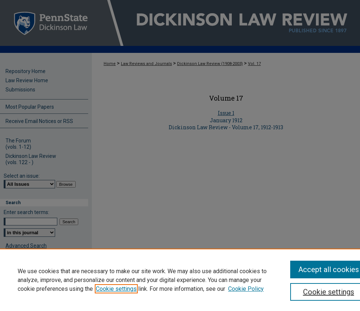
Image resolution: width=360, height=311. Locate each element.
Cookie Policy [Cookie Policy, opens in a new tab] (246, 288)
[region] (180, 280)
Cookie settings (116, 288)
